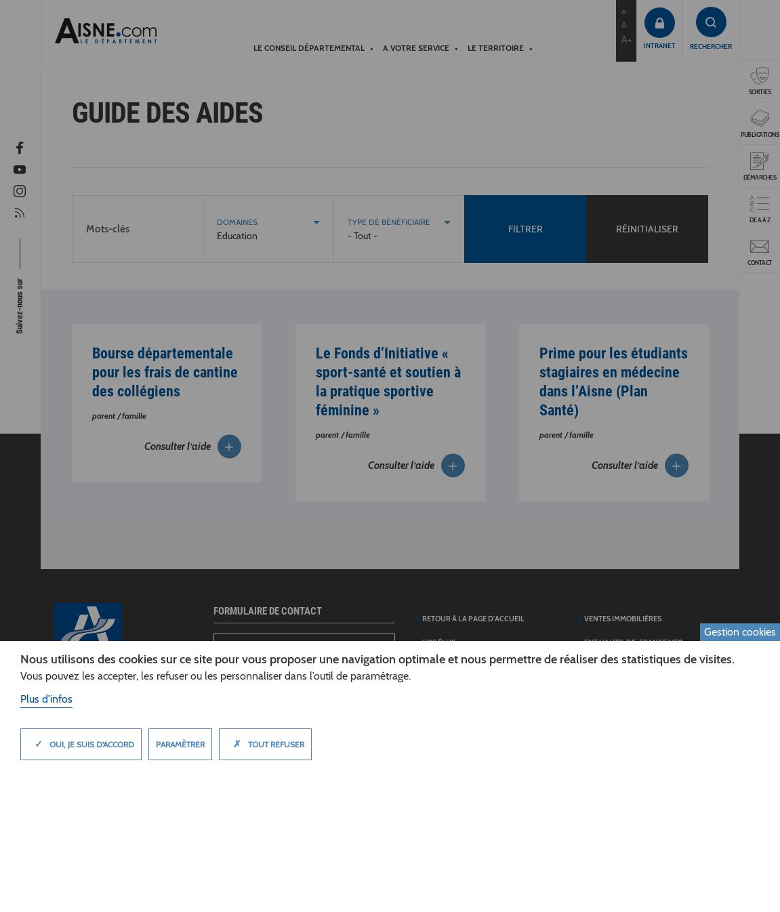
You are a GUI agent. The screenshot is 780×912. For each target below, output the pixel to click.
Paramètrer (180, 744)
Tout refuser (265, 744)
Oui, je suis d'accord (81, 744)
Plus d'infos (46, 698)
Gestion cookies (740, 631)
